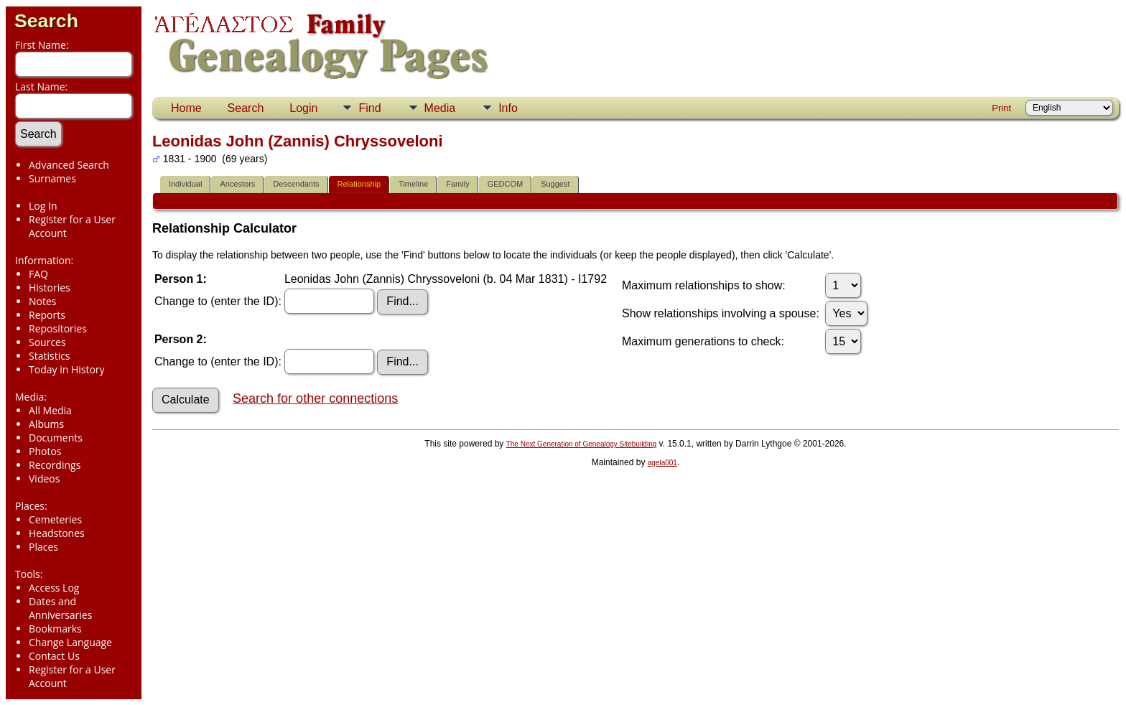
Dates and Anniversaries (60, 608)
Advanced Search (69, 165)
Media (440, 108)
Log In (43, 206)
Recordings (54, 465)
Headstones (57, 533)
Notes (43, 301)
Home (186, 108)
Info (508, 108)
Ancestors (237, 183)
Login (303, 108)
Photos (45, 451)
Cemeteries (55, 519)
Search (46, 21)
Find (369, 108)
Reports (47, 315)
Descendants (296, 183)
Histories (49, 287)
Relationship (359, 183)
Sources (47, 342)
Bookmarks (55, 628)
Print (1001, 108)
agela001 (662, 463)
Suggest (555, 183)
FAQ (38, 274)
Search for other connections (315, 398)
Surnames (52, 178)
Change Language (70, 642)
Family (457, 183)
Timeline (413, 183)
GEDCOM (506, 183)
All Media (50, 410)
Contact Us (54, 656)
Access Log (54, 587)
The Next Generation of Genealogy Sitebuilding (581, 444)
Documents (56, 437)
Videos (44, 478)
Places (43, 547)
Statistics (49, 356)
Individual (185, 183)
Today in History (67, 369)
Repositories (58, 328)
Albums (46, 424)
